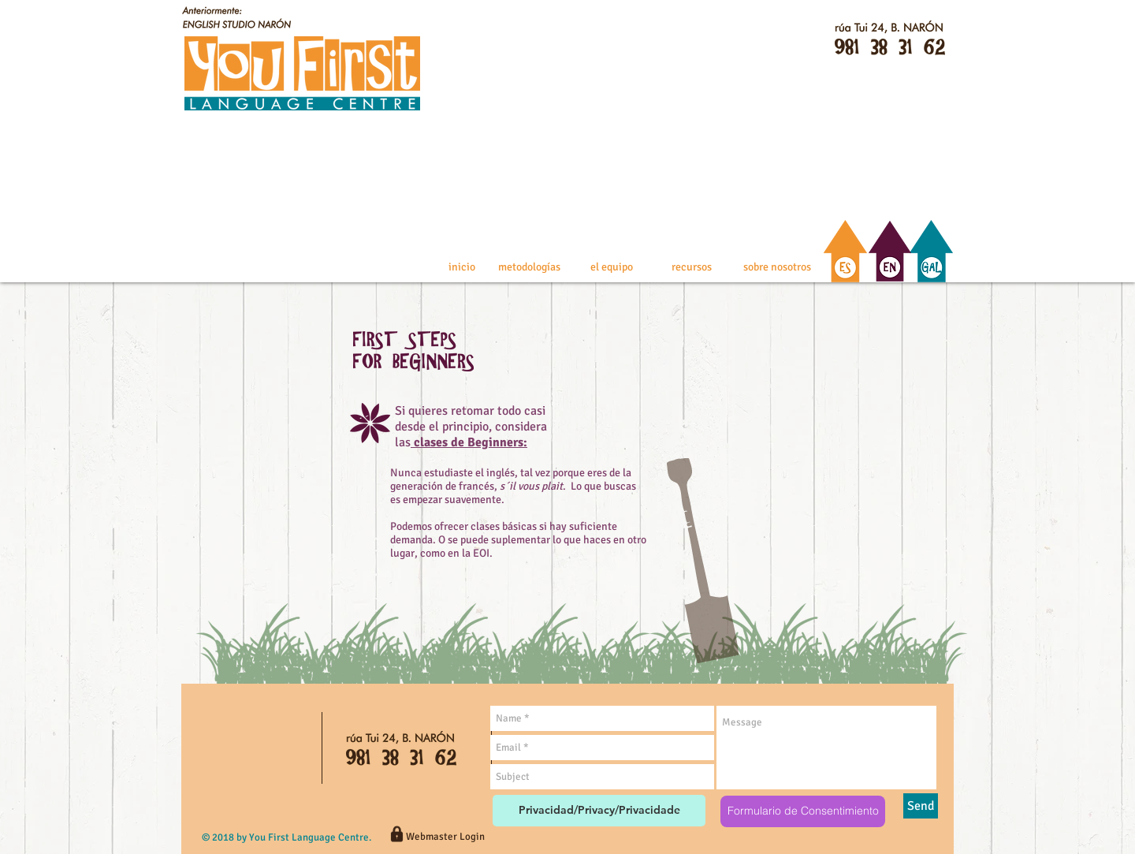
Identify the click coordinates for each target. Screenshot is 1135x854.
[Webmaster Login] (445, 837)
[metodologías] (529, 267)
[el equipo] (612, 267)
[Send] (920, 806)
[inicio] (461, 267)
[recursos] (691, 267)
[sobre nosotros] (777, 267)
